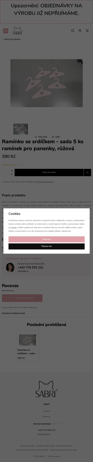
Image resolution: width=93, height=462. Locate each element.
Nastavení (47, 239)
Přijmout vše (46, 246)
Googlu (14, 228)
